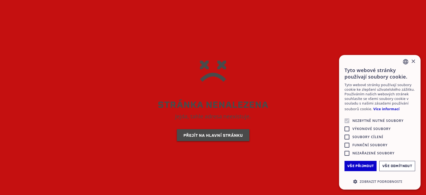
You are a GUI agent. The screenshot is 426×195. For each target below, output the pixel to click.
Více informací (386, 109)
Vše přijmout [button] (360, 166)
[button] (379, 181)
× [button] (413, 62)
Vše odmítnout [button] (397, 166)
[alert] (380, 122)
